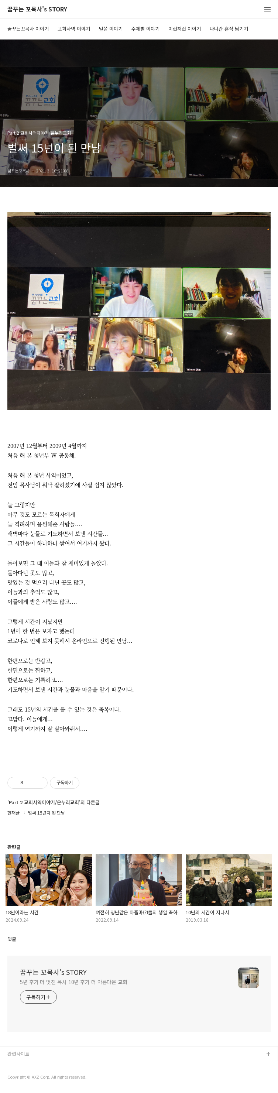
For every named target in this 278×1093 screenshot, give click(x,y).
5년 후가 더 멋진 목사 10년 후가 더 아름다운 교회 (73, 982)
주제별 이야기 (145, 28)
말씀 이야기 (111, 28)
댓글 (11, 938)
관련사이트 (18, 1053)
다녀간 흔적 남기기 (229, 28)
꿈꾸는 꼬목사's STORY (37, 9)
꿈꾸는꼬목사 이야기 (28, 28)
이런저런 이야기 (184, 28)
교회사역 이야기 (74, 28)
